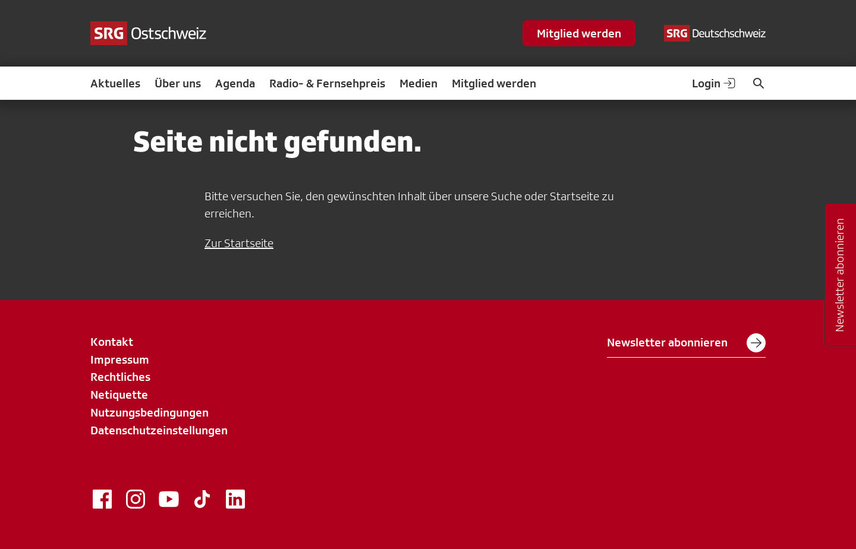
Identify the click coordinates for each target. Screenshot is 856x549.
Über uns (178, 83)
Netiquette (119, 394)
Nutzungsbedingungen (149, 412)
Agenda (235, 83)
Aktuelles (115, 83)
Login (714, 83)
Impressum (119, 359)
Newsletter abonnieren (686, 342)
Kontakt (111, 341)
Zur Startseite (238, 243)
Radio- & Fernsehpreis (327, 83)
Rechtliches (120, 376)
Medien (418, 83)
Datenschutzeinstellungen (159, 430)
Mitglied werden (579, 33)
